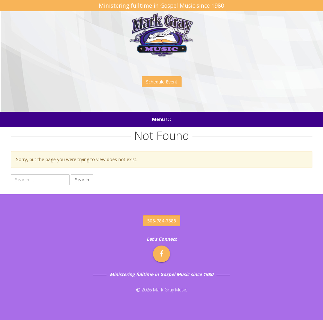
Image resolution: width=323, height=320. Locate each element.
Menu (161, 119)
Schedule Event (161, 82)
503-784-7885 (161, 221)
